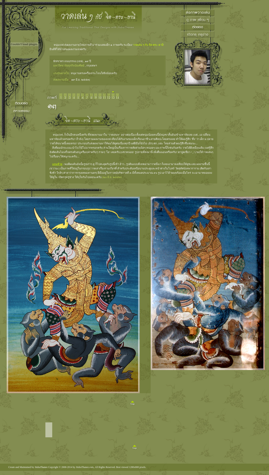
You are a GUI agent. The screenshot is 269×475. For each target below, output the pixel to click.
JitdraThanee (41, 467)
